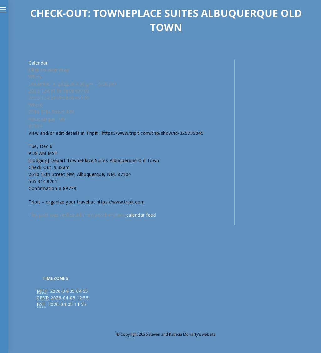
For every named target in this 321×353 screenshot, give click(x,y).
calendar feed (141, 215)
